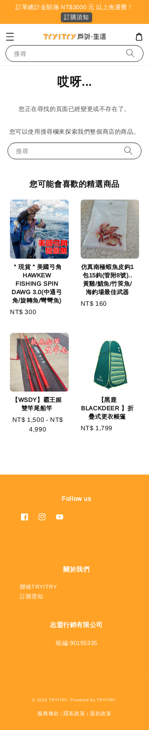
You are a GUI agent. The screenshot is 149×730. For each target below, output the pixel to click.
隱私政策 (74, 713)
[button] (10, 37)
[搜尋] (130, 53)
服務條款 (48, 713)
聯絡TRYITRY (38, 587)
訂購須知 (76, 17)
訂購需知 (31, 596)
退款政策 (101, 713)
